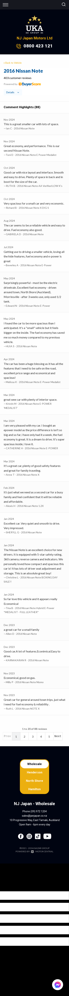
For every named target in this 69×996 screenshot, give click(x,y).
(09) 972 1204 (39, 811)
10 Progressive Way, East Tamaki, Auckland (35, 820)
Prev (7, 736)
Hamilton (34, 789)
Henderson (34, 772)
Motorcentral (42, 851)
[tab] (34, 82)
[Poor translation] (9, 888)
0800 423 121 (38, 46)
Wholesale (34, 764)
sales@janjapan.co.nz (34, 815)
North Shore (34, 781)
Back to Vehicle (12, 62)
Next (57, 736)
